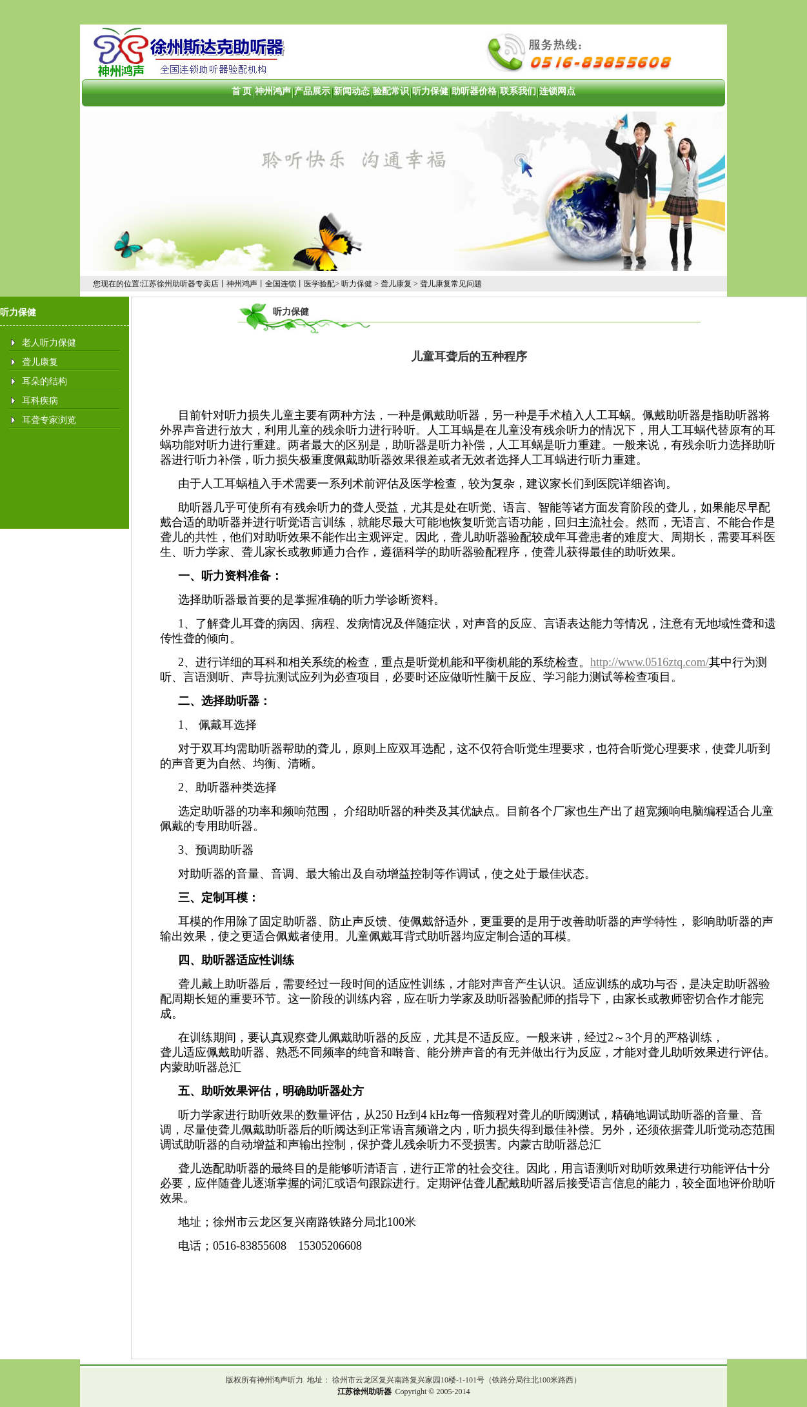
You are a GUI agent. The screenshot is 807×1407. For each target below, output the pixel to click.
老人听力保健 (49, 343)
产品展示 (312, 91)
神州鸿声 (273, 91)
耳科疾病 (40, 401)
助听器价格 (474, 91)
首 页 (242, 91)
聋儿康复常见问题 (451, 283)
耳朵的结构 (44, 381)
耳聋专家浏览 (49, 420)
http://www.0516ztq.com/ (649, 662)
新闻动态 (352, 91)
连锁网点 (557, 91)
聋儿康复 (396, 283)
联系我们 (518, 91)
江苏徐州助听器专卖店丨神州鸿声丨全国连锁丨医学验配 (238, 283)
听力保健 (430, 91)
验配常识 (391, 91)
